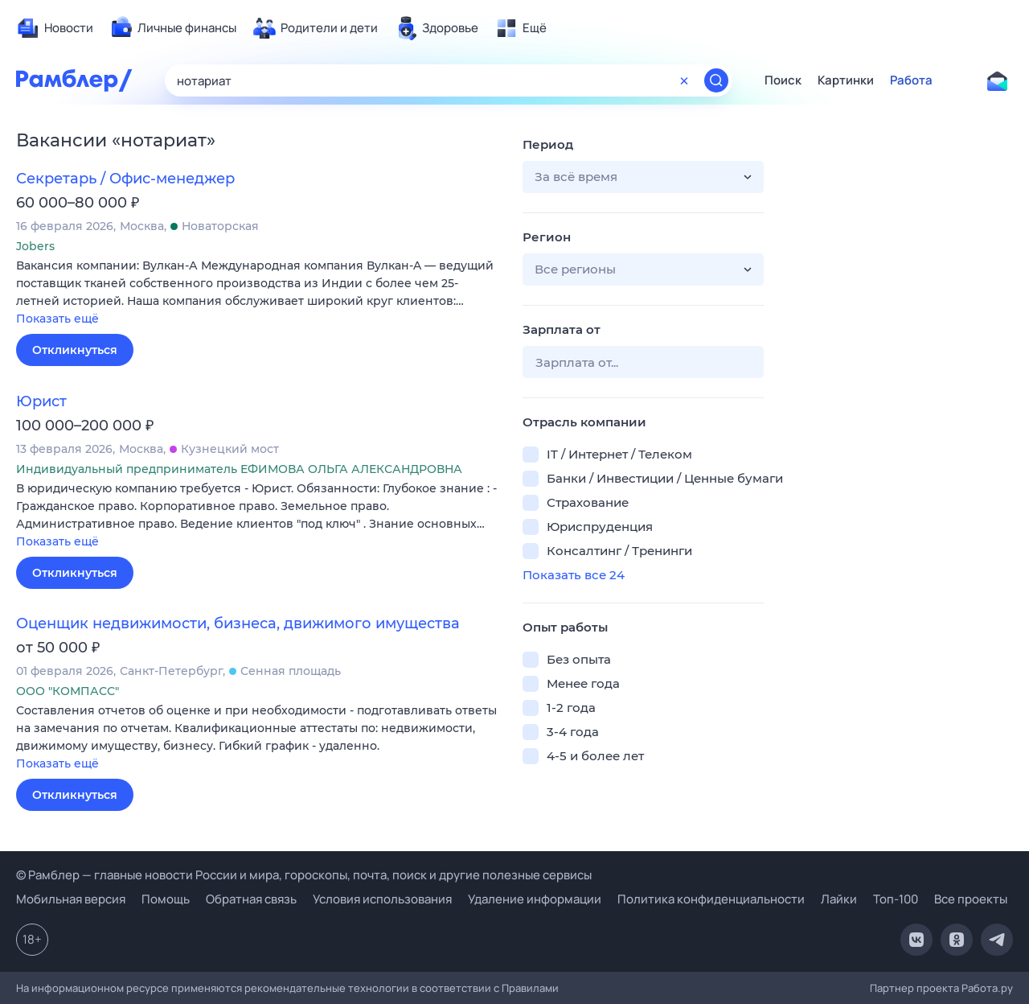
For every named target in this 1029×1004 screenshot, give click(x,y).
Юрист (41, 401)
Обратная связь (251, 899)
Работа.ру (987, 988)
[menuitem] (54, 28)
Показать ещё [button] (57, 318)
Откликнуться (74, 350)
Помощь (165, 899)
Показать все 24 (574, 574)
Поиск (783, 80)
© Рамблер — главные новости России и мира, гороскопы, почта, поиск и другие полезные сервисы (304, 874)
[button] (257, 293)
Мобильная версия (70, 899)
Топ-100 (895, 899)
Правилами (530, 988)
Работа (911, 80)
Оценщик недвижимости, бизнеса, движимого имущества (238, 623)
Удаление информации (534, 899)
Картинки (846, 80)
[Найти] (716, 80)
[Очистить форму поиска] (684, 80)
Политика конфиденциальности (711, 899)
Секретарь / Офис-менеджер (125, 178)
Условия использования (382, 899)
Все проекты (970, 899)
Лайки (839, 899)
